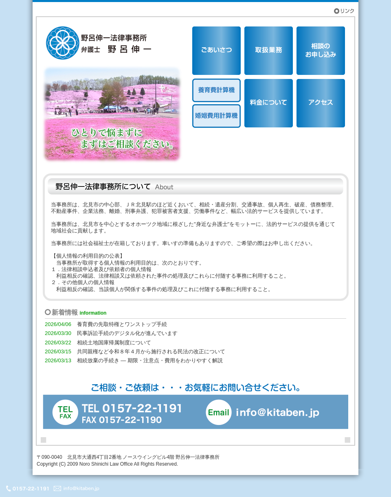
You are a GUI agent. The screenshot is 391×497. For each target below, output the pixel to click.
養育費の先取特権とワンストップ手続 (122, 324)
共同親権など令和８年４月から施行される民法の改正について (151, 351)
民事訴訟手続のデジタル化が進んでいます (127, 333)
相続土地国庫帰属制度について (114, 342)
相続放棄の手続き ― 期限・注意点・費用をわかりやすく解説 (150, 360)
